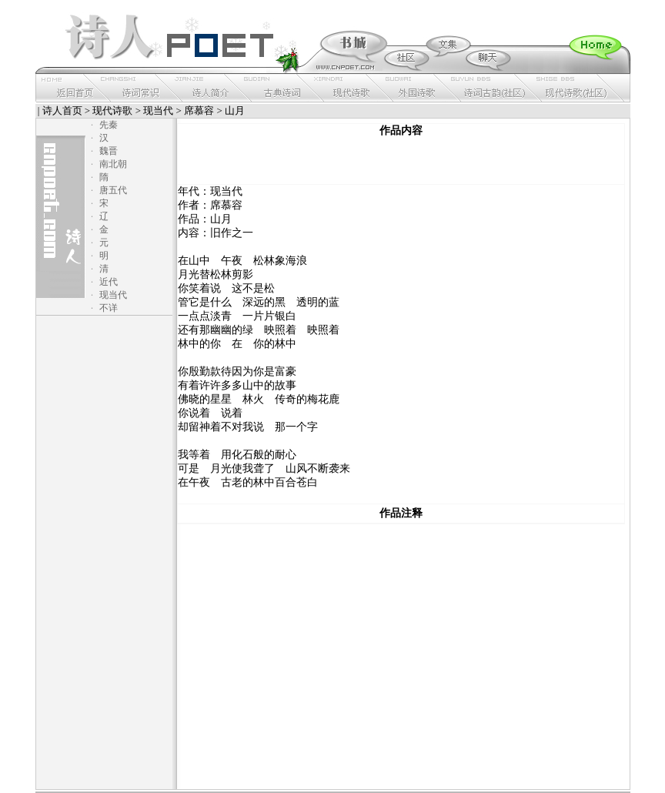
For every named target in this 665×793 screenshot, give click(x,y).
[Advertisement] (401, 161)
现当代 (158, 110)
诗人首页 (62, 110)
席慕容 (199, 110)
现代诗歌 (112, 110)
